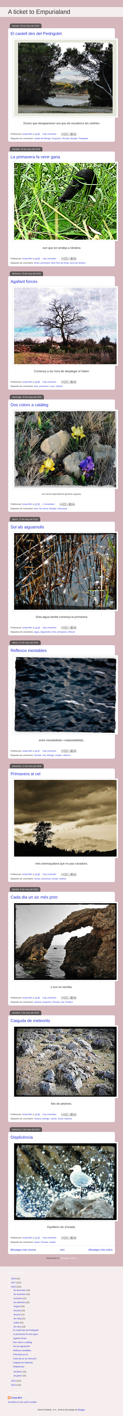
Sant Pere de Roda (60, 263)
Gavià (37, 1242)
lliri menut (43, 508)
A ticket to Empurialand (39, 11)
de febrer (18, 1371)
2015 (13, 1381)
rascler (54, 1118)
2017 (13, 1282)
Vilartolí (59, 386)
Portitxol (69, 1002)
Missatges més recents (23, 1249)
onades (58, 755)
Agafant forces (24, 281)
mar (44, 755)
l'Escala (65, 138)
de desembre (20, 1290)
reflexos (71, 632)
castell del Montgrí (42, 138)
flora (36, 386)
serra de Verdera (77, 263)
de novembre (20, 1294)
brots (54, 632)
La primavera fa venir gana (35, 156)
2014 (13, 1385)
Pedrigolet (83, 138)
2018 (13, 1278)
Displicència (22, 1137)
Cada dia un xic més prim (34, 897)
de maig (18, 1318)
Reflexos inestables (29, 650)
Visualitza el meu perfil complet (22, 1402)
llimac (36, 263)
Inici (62, 1249)
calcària (37, 1002)
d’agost (17, 1306)
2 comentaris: (49, 504)
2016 (13, 1286)
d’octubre (18, 1298)
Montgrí (73, 138)
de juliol (17, 1310)
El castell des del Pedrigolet (36, 33)
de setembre (20, 1302)
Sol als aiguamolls (27, 527)
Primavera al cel (25, 773)
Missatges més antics (100, 1249)
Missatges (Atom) (69, 1258)
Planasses (62, 508)
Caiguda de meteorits (30, 1020)
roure (52, 386)
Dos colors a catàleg (29, 404)
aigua (36, 632)
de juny (17, 1314)
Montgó (50, 755)
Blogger (81, 1409)
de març (18, 1326)
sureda (55, 878)
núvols (37, 878)
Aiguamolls (45, 632)
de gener (18, 1375)
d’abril (17, 1322)
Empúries (56, 138)
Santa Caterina (65, 1118)
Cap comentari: (49, 134)
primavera (45, 263)
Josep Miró (16, 1398)
